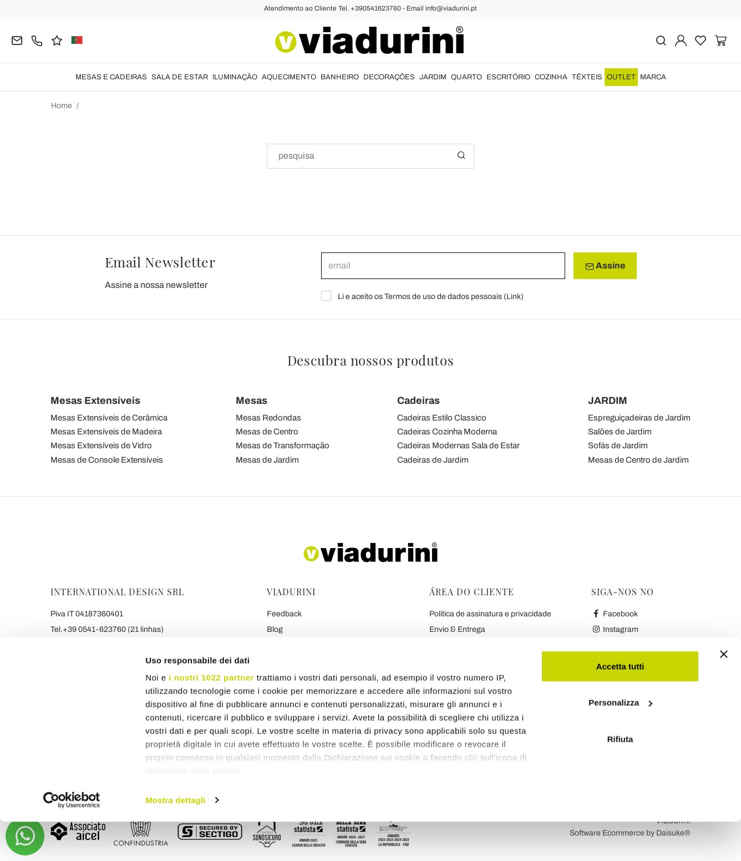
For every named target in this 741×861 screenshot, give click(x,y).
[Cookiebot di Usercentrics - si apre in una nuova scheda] (71, 839)
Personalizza (620, 742)
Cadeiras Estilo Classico (441, 417)
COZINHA (551, 77)
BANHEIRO (340, 77)
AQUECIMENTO (289, 77)
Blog (275, 629)
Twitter (608, 660)
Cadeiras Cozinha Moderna (447, 431)
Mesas (251, 400)
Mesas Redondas (268, 417)
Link (513, 296)
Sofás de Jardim (618, 445)
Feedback (284, 614)
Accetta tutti (620, 705)
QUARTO (466, 77)
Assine (605, 266)
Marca (653, 77)
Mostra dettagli (175, 839)
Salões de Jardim (620, 431)
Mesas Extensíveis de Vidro (101, 445)
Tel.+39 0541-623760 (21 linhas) (107, 629)
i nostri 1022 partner (211, 716)
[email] (443, 265)
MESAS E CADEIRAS (111, 77)
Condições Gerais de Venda (315, 645)
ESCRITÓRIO (508, 77)
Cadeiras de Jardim (433, 459)
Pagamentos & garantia (470, 660)
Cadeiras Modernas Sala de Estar (458, 445)
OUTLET (621, 77)
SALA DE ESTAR (179, 77)
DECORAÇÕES (389, 77)
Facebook (614, 614)
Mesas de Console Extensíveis (106, 459)
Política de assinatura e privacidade (490, 614)
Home (61, 106)
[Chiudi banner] (724, 693)
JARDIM (432, 77)
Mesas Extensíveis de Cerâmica (109, 417)
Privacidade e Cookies (305, 660)
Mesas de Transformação (282, 445)
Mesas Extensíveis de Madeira (106, 431)
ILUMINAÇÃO (234, 77)
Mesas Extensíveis (95, 400)
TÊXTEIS (587, 77)
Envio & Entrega (457, 629)
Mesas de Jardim (267, 459)
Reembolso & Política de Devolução (490, 645)
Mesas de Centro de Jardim (638, 459)
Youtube (611, 645)
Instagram (614, 629)
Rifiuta (620, 778)
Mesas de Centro (267, 431)
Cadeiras (418, 400)
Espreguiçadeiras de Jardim (639, 417)
